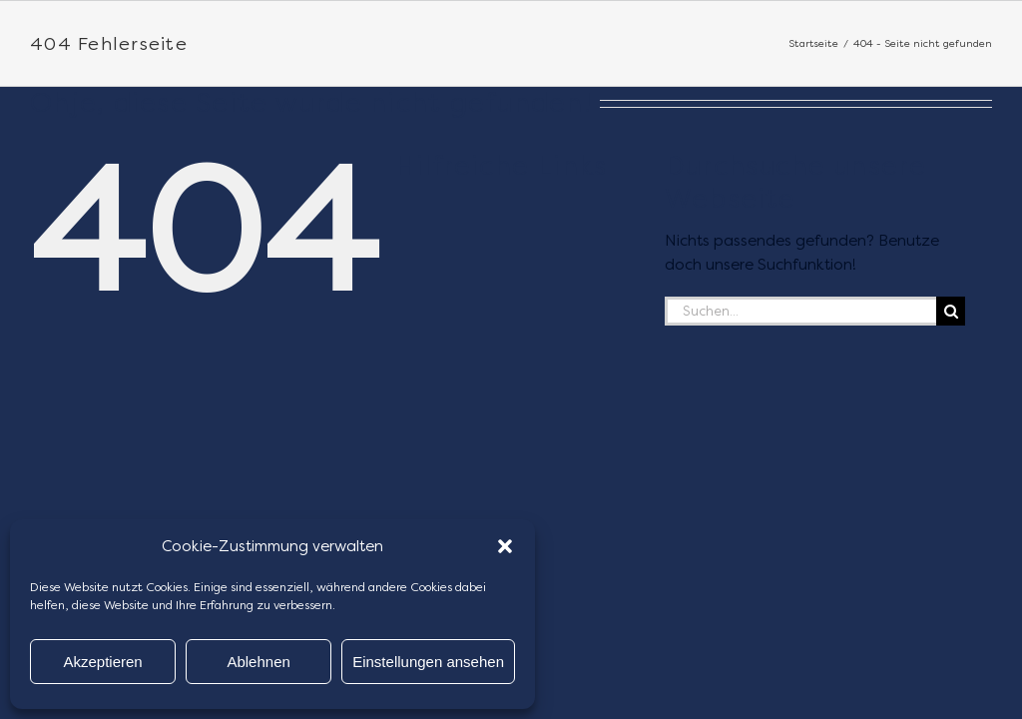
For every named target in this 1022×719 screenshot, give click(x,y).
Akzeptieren (102, 661)
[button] (505, 546)
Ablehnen (258, 661)
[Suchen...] (800, 311)
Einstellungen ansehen (428, 661)
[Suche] (950, 311)
